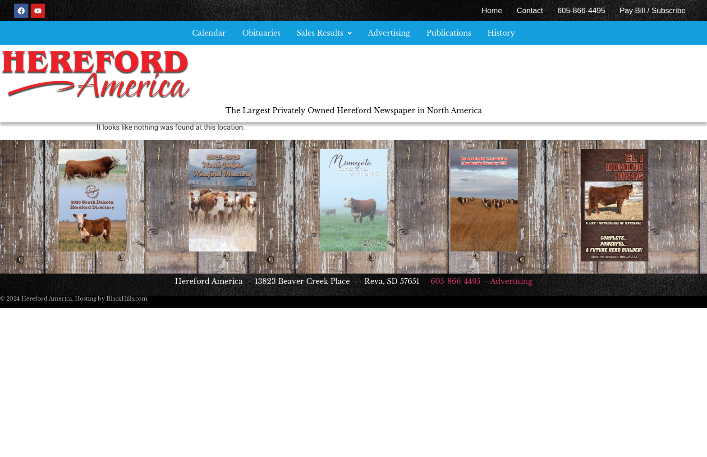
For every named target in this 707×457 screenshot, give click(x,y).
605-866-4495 (581, 10)
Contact (530, 10)
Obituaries (261, 32)
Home (492, 10)
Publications (449, 32)
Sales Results (324, 32)
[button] (324, 33)
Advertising (389, 32)
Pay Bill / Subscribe (652, 10)
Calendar (209, 32)
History (501, 32)
